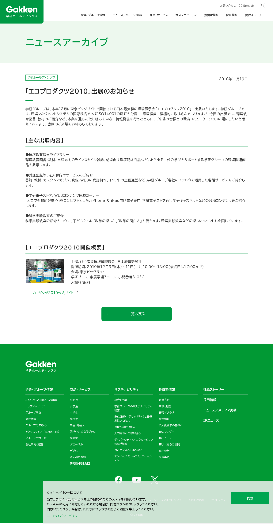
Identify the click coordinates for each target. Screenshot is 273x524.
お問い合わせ (228, 6)
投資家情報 (211, 15)
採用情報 (231, 15)
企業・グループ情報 (93, 15)
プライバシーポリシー (68, 515)
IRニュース (211, 421)
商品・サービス (159, 15)
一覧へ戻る (137, 314)
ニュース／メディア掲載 (127, 15)
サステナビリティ (186, 15)
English (248, 6)
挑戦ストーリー (254, 15)
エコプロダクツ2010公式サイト (49, 293)
